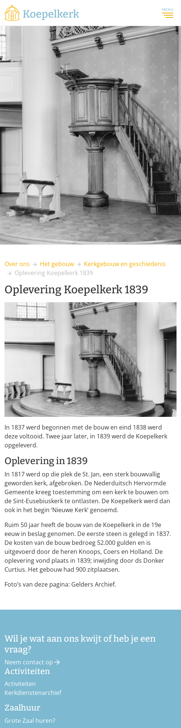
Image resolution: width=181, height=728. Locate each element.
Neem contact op (32, 662)
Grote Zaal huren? (29, 720)
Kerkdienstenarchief (32, 693)
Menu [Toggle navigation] (167, 12)
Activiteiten (20, 684)
